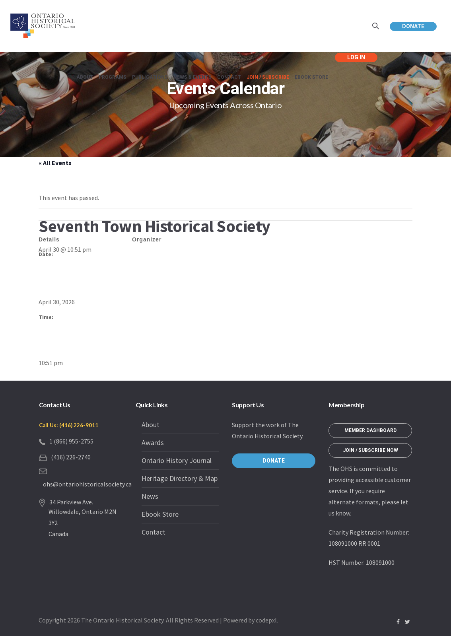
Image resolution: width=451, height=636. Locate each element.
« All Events (55, 163)
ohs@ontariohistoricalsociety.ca (87, 484)
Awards (153, 442)
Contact (153, 532)
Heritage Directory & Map (180, 478)
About (150, 424)
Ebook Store (160, 514)
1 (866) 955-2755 (71, 441)
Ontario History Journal (177, 460)
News (150, 496)
